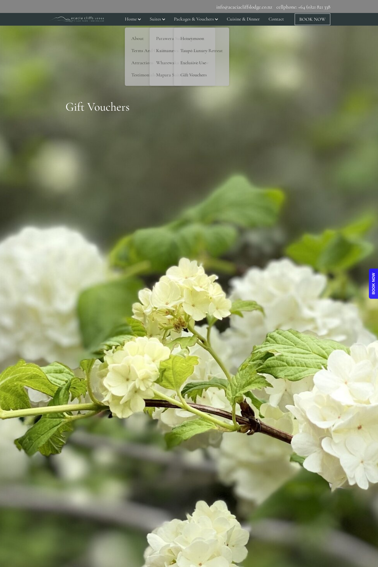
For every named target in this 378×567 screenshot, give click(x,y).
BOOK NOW (312, 19)
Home (133, 19)
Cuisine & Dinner (243, 19)
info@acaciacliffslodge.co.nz (244, 7)
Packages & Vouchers (196, 19)
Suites (157, 19)
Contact (276, 19)
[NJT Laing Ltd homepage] (76, 19)
